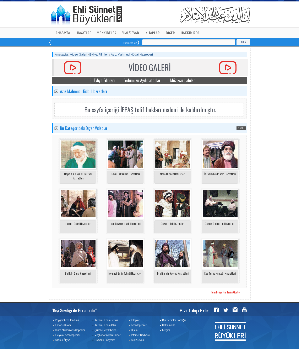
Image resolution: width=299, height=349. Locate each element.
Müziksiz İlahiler (182, 80)
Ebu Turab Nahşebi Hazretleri (220, 273)
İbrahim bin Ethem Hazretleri (220, 174)
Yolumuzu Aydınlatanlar (142, 80)
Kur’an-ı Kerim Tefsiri (106, 320)
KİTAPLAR (152, 33)
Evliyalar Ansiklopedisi (67, 335)
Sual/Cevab (137, 340)
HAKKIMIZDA (190, 33)
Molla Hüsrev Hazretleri (172, 174)
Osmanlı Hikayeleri (104, 340)
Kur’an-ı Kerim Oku (105, 325)
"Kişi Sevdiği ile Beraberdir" (74, 310)
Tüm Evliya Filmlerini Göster (226, 292)
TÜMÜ (241, 128)
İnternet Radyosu (140, 335)
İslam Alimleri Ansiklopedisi (70, 330)
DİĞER (170, 33)
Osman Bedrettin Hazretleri (220, 223)
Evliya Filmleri (99, 54)
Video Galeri (78, 54)
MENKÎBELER (106, 33)
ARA (243, 42)
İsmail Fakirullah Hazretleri (125, 174)
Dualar (134, 330)
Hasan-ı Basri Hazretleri (78, 223)
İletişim (166, 330)
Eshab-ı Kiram (63, 325)
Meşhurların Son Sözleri (107, 335)
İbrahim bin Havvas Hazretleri (173, 273)
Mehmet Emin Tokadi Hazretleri (125, 273)
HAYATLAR (84, 33)
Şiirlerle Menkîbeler (105, 330)
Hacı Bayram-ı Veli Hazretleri (125, 223)
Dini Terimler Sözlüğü (174, 320)
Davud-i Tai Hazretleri (172, 223)
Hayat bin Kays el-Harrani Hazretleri (78, 176)
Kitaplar (135, 320)
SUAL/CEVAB (130, 33)
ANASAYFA (63, 33)
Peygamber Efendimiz (67, 320)
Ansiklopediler (139, 325)
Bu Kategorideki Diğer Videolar (84, 128)
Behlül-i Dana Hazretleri (78, 273)
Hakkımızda (168, 325)
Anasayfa (61, 54)
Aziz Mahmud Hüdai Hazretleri (132, 54)
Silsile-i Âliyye (62, 340)
